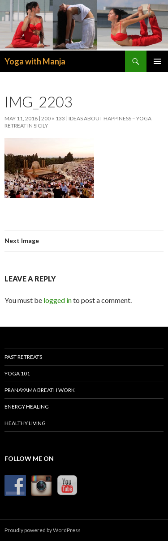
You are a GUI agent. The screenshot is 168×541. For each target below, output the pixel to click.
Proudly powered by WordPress (42, 530)
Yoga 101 (17, 373)
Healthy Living (25, 423)
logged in (57, 300)
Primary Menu (157, 61)
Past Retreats (23, 357)
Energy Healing (26, 406)
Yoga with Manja (34, 61)
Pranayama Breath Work (39, 390)
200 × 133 (53, 118)
